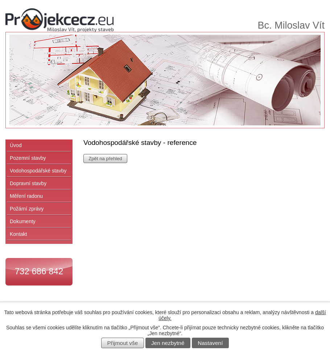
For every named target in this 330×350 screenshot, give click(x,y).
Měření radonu (26, 196)
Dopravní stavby (28, 183)
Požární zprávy (27, 209)
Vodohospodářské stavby (38, 171)
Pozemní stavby (28, 158)
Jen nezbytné (168, 343)
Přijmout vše (122, 343)
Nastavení (210, 343)
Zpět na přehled (105, 158)
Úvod (16, 145)
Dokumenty (23, 221)
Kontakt (18, 234)
